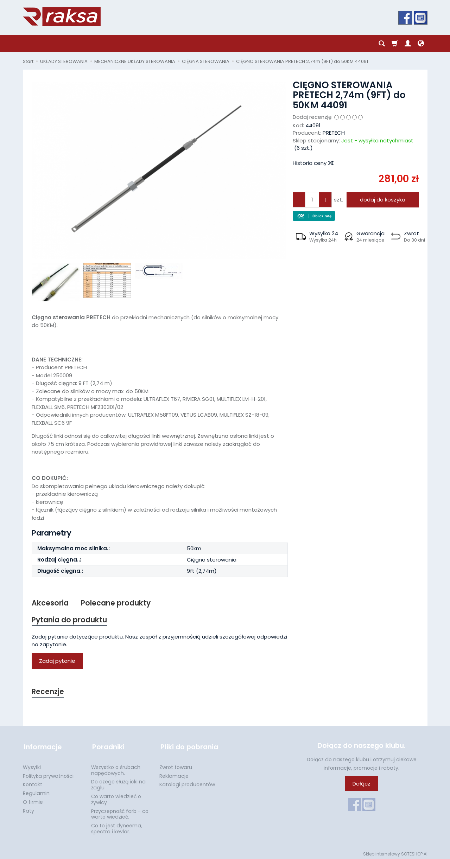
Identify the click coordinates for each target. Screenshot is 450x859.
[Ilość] (311, 199)
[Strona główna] (62, 16)
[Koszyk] (394, 43)
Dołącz (361, 784)
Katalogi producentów (187, 782)
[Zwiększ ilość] (299, 199)
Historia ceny (313, 163)
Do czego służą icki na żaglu (118, 782)
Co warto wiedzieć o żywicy (116, 797)
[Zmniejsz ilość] (324, 199)
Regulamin (36, 791)
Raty (28, 808)
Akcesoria (50, 603)
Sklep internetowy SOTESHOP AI (395, 852)
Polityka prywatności (48, 773)
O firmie (33, 799)
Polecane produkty (116, 603)
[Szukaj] (381, 43)
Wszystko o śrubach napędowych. (115, 768)
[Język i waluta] (420, 43)
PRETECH (334, 132)
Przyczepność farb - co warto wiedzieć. (119, 812)
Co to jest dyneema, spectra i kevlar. (116, 826)
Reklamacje (174, 773)
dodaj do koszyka (381, 199)
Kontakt (32, 782)
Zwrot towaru (175, 765)
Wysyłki (32, 765)
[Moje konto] (407, 43)
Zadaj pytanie (57, 661)
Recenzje (48, 692)
